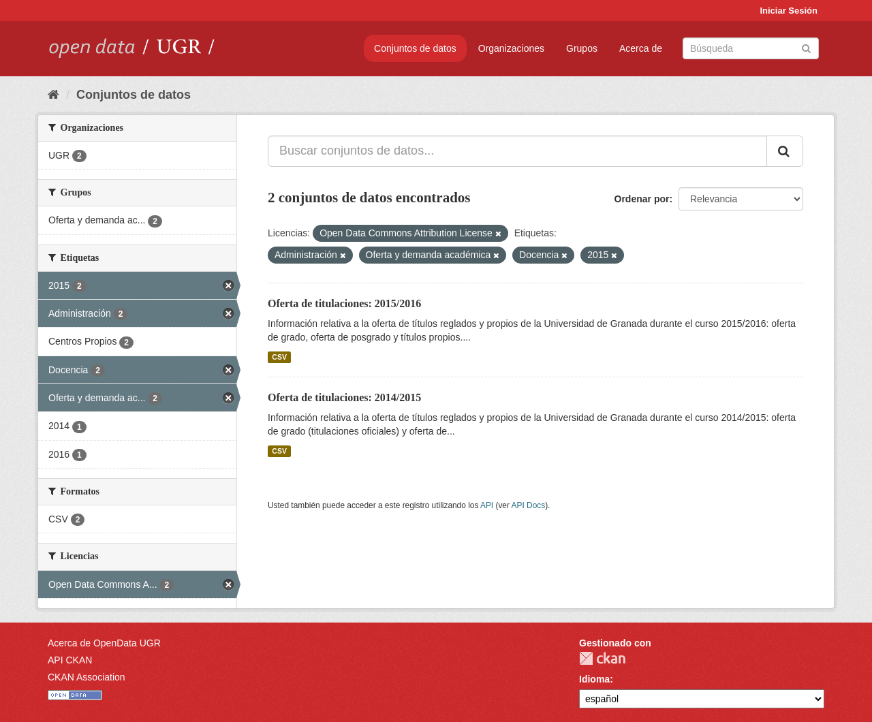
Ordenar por (642, 198)
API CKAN (70, 660)
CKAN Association (86, 677)
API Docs (529, 505)
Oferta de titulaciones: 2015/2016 (344, 303)
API (486, 505)
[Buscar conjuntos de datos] (751, 48)
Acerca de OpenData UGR (104, 643)
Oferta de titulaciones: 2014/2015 (344, 397)
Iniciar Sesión (789, 10)
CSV (279, 357)
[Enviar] (806, 47)
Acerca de (640, 48)
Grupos (581, 48)
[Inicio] (53, 94)
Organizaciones (511, 48)
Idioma (594, 679)
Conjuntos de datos (415, 48)
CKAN (602, 658)
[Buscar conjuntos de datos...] (517, 151)
